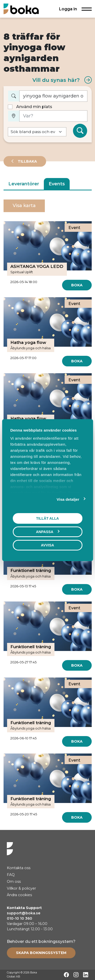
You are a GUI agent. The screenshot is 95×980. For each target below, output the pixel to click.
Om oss (14, 881)
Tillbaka (27, 161)
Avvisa (47, 545)
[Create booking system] (41, 952)
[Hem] (21, 8)
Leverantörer (23, 184)
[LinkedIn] (85, 974)
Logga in (68, 8)
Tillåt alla (47, 518)
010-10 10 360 (19, 918)
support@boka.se (23, 913)
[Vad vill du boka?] (53, 96)
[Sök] (80, 131)
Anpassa (47, 532)
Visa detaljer (68, 499)
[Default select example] (37, 132)
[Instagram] (76, 974)
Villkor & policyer (21, 888)
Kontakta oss (18, 868)
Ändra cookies (19, 895)
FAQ (11, 874)
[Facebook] (66, 974)
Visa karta (24, 205)
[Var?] (53, 116)
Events (57, 184)
